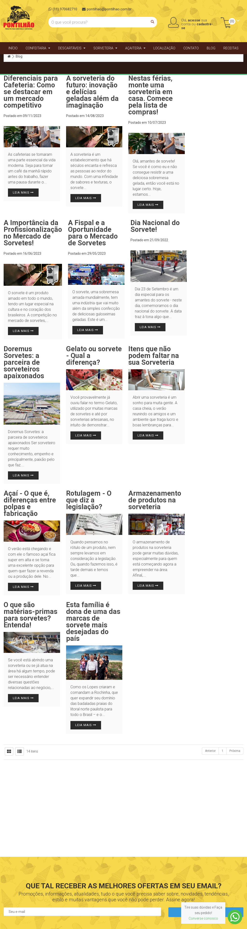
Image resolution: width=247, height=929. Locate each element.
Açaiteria (135, 48)
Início (13, 48)
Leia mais (23, 192)
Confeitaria (38, 48)
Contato (191, 48)
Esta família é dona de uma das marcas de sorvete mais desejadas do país (93, 622)
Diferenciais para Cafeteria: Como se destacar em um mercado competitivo (31, 91)
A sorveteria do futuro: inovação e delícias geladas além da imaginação (92, 91)
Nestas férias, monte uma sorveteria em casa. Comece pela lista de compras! (150, 95)
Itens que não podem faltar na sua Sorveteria (153, 355)
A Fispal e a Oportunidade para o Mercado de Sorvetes (93, 233)
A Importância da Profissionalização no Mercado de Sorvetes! (33, 233)
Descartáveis (71, 48)
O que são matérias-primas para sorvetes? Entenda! (30, 615)
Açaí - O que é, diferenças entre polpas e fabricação (30, 503)
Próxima (234, 751)
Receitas (231, 48)
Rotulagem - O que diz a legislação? (88, 500)
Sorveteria (105, 48)
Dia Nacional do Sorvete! (155, 226)
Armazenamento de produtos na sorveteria (154, 500)
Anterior (210, 751)
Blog (211, 48)
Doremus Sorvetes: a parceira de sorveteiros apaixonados (24, 362)
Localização (164, 48)
